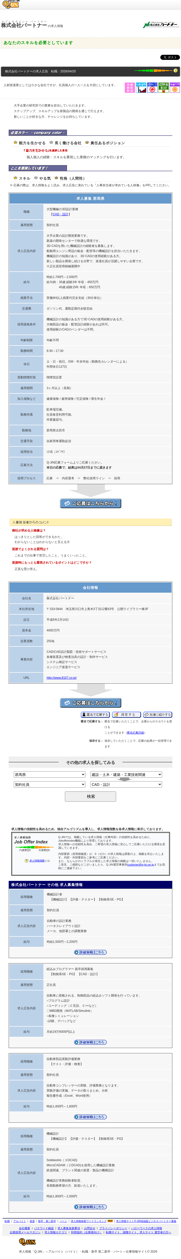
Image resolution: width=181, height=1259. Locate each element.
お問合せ (89, 1228)
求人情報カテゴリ (55, 1232)
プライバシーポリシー (113, 1228)
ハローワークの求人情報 (146, 1228)
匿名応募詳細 (135, 732)
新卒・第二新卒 (47, 1221)
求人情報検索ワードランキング (89, 1221)
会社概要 (24, 1228)
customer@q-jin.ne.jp (140, 864)
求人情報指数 (37, 860)
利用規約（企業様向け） (86, 1232)
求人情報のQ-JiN (11, 1)
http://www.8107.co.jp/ (61, 678)
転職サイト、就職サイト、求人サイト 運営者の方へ (138, 1232)
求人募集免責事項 (69, 1228)
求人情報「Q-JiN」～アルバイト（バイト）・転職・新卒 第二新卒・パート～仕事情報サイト (83, 1251)
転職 (7, 1221)
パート (63, 1221)
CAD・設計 (60, 214)
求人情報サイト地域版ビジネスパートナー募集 (146, 1221)
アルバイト (19, 1221)
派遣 (32, 1221)
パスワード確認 (44, 1228)
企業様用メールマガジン (25, 1232)
